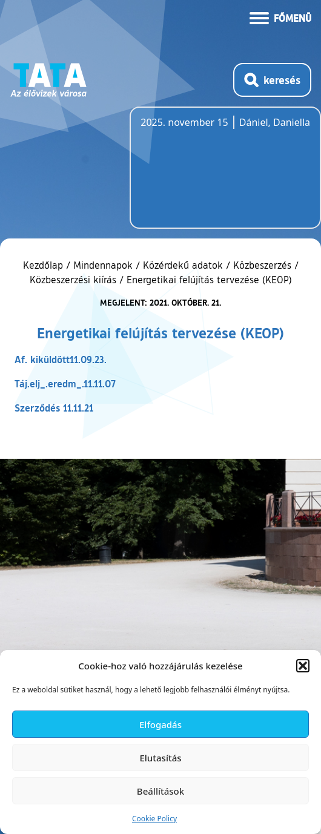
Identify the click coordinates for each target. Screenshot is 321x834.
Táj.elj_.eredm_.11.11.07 (65, 383)
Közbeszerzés (262, 265)
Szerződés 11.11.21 (54, 407)
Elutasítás (160, 758)
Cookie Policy (154, 818)
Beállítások (160, 791)
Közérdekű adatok (183, 265)
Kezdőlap (44, 265)
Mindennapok (103, 265)
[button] (303, 666)
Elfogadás (160, 724)
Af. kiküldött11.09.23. (61, 359)
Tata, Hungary (208, 175)
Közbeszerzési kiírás (73, 280)
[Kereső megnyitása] (272, 80)
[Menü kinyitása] (280, 17)
